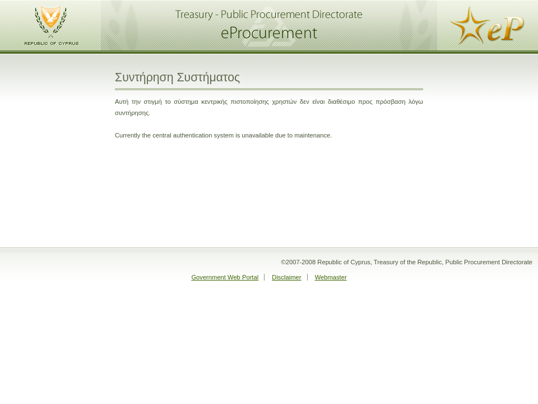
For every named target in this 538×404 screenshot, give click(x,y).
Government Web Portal (224, 277)
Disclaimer (286, 277)
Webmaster (331, 277)
